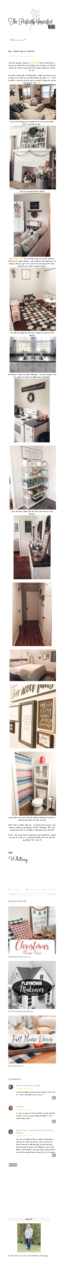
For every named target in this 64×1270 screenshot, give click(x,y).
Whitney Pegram (14, 56)
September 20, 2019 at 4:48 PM (24, 1136)
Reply (54, 1097)
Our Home (17, 889)
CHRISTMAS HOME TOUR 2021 (19, 957)
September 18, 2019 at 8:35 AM (23, 1089)
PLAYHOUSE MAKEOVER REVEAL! (20, 1011)
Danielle (20, 1107)
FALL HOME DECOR (15, 1066)
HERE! (48, 78)
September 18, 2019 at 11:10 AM (23, 1110)
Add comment (13, 1164)
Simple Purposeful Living (28, 1086)
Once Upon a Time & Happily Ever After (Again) (34, 1131)
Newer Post (13, 894)
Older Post (51, 894)
